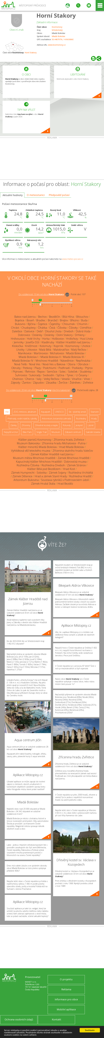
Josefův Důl (32, 342)
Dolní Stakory (64, 335)
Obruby (16, 368)
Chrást (15, 327)
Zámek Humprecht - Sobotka (29, 472)
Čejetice (42, 324)
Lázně (91, 425)
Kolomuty (45, 346)
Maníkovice (25, 353)
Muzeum (55, 432)
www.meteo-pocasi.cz (72, 258)
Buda (84, 320)
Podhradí (64, 368)
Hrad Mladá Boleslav (71, 447)
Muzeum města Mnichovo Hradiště (34, 458)
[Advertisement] (52, 159)
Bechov (42, 316)
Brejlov (64, 320)
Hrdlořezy (72, 338)
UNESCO (59, 411)
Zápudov (38, 382)
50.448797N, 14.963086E (63, 39)
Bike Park (27, 432)
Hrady (94, 418)
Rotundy (67, 425)
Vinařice (77, 379)
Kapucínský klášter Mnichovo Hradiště (39, 461)
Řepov (41, 371)
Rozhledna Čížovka (28, 465)
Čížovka (61, 327)
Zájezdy (15, 382)
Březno (74, 320)
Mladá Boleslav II (50, 357)
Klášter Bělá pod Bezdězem (44, 469)
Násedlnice (67, 360)
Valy (38, 379)
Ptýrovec (18, 371)
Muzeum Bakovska (28, 443)
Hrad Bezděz (65, 483)
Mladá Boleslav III (73, 357)
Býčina (31, 324)
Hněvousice (18, 338)
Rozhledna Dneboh (53, 465)
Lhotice (86, 346)
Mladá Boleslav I (28, 357)
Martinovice (41, 353)
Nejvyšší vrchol (11, 432)
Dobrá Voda (83, 331)
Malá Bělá (45, 349)
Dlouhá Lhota (53, 331)
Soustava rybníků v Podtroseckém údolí (65, 480)
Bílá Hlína (68, 316)
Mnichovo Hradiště (47, 360)
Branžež (53, 320)
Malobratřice (61, 349)
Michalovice (57, 353)
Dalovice (29, 331)
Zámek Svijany (57, 472)
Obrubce (83, 364)
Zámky (13, 425)
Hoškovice (58, 338)
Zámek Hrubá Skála (43, 483)
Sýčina (60, 375)
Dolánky (37, 335)
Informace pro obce (66, 999)
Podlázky (77, 368)
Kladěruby (48, 342)
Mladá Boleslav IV (22, 360)
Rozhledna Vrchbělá (81, 472)
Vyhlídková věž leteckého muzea (30, 450)
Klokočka (17, 346)
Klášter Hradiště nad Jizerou (73, 342)
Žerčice (63, 382)
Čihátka (42, 327)
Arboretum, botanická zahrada (56, 418)
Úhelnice (17, 379)
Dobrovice (24, 335)
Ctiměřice (85, 327)
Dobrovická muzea (75, 461)
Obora (71, 364)
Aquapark (45, 411)
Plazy (38, 368)
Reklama (66, 989)
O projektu (66, 979)
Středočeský (57, 30)
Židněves (75, 382)
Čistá (52, 327)
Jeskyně (79, 425)
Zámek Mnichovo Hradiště (73, 458)
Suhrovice (21, 375)
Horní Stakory (56, 15)
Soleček (72, 371)
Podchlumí (49, 368)
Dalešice (17, 331)
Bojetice (19, 320)
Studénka (85, 371)
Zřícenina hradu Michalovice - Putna (63, 443)
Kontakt (56, 1019)
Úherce (29, 379)
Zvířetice (88, 382)
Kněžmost (31, 346)
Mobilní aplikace (66, 1009)
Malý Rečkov (78, 349)
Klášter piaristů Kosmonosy (34, 439)
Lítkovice (32, 349)
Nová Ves (34, 364)
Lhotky (20, 349)
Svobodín (48, 375)
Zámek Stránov (76, 465)
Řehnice (30, 371)
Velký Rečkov (51, 379)
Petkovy (27, 368)
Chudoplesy (28, 327)
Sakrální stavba (93, 432)
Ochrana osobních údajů (19, 1019)
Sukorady (35, 375)
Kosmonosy (57, 27)
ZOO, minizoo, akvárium (25, 411)
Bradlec (41, 320)
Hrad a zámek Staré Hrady (51, 476)
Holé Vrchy (33, 338)
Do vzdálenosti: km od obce (41, 294)
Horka (46, 338)
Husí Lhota (86, 338)
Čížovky (73, 327)
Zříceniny (26, 425)
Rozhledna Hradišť (80, 476)
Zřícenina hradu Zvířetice (69, 439)
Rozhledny (81, 418)
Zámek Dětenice (22, 476)
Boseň (30, 320)
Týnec (70, 375)
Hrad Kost (69, 469)
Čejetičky (54, 324)
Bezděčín (54, 316)
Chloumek (68, 324)
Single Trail (41, 432)
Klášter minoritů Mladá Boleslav (37, 447)
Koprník (58, 346)
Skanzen (95, 411)
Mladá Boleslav (58, 36)
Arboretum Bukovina (26, 480)
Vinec (87, 379)
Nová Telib (20, 364)
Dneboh (69, 331)
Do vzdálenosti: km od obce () (38, 390)
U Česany (81, 375)
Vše (7, 411)
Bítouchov (82, 316)
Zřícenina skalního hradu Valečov (73, 450)
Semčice (52, 371)
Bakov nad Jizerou (25, 316)
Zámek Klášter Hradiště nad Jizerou (52, 454)
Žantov (26, 382)
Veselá (66, 379)
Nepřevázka (83, 360)
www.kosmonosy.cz (57, 45)
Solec (62, 371)
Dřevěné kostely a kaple (46, 425)
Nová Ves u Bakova (54, 364)
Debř (40, 331)
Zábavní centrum (73, 432)
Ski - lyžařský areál (77, 411)
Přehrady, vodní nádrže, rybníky (22, 418)
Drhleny (79, 335)
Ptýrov (89, 368)
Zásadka (51, 382)
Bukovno (20, 324)
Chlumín (82, 324)
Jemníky (19, 342)
